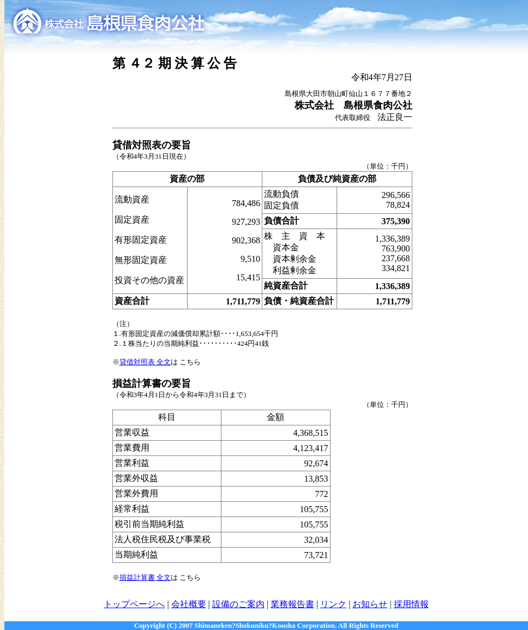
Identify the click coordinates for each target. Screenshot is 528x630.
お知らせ (369, 604)
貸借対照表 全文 (145, 362)
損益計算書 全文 (145, 577)
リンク (333, 604)
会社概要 (188, 604)
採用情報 (411, 604)
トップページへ (134, 604)
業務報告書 (292, 604)
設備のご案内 (238, 604)
